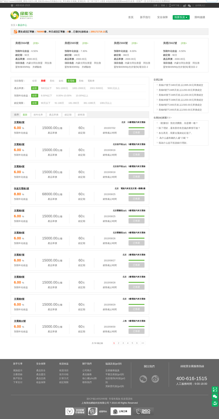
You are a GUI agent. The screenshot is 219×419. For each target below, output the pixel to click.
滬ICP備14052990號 (97, 398)
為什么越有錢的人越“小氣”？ (174, 138)
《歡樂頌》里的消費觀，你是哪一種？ (178, 123)
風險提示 (17, 370)
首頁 (130, 17)
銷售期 (81, 114)
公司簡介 (87, 370)
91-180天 (60, 103)
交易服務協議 (112, 370)
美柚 (81, 80)
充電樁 (71, 80)
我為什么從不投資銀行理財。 (174, 143)
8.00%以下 (47, 95)
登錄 (163, 5)
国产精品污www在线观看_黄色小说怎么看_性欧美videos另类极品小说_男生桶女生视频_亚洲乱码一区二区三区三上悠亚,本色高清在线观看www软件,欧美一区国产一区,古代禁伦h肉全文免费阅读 (85, 1)
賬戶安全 (17, 378)
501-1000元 (62, 88)
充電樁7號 (19, 254)
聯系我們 (87, 382)
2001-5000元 (97, 88)
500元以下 (46, 88)
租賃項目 (64, 370)
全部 (34, 80)
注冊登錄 (17, 374)
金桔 (61, 80)
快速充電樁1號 (21, 188)
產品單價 (54, 114)
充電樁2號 (19, 122)
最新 (25, 114)
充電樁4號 (19, 166)
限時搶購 (200, 17)
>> (142, 343)
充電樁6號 (19, 232)
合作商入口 (200, 5)
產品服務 (87, 374)
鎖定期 (68, 114)
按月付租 (64, 374)
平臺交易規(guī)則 (114, 374)
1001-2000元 (79, 88)
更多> (169, 117)
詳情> (36, 43)
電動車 (91, 80)
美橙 (43, 80)
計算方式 (64, 378)
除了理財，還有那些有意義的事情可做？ (179, 128)
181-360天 (74, 103)
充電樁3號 (19, 144)
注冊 (155, 5)
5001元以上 (113, 88)
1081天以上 (106, 103)
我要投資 (181, 17)
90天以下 (46, 103)
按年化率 (39, 114)
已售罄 (136, 132)
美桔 (52, 80)
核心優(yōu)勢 (89, 378)
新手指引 (145, 17)
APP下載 (174, 5)
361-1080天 (90, 103)
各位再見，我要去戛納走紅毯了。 (176, 133)
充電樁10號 (20, 321)
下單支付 (17, 382)
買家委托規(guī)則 (114, 386)
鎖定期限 (64, 382)
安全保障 (162, 17)
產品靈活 (40, 374)
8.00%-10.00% (64, 95)
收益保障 (40, 382)
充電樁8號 (19, 276)
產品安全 (40, 370)
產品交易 (40, 378)
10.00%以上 (82, 95)
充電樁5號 (19, 210)
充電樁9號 (19, 299)
